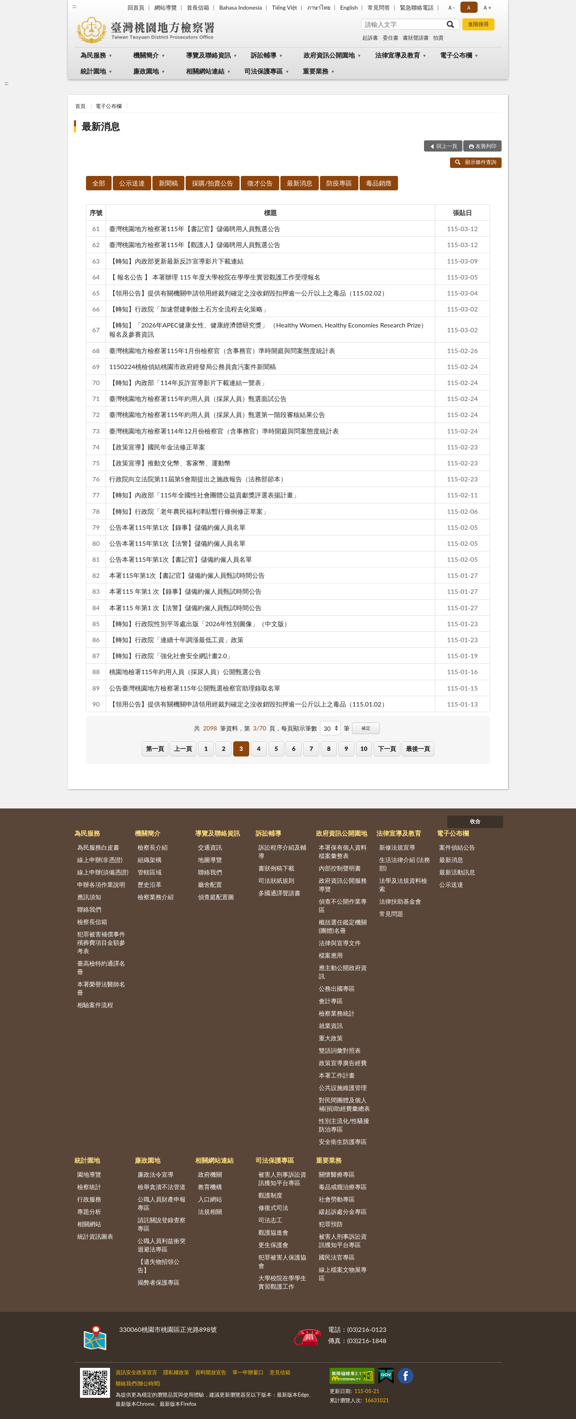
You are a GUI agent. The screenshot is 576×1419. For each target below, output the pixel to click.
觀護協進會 (273, 1232)
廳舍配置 (210, 884)
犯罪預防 (331, 1223)
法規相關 (210, 1211)
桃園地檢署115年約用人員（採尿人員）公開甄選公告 (185, 671)
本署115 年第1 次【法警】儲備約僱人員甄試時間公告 (185, 607)
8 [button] (329, 748)
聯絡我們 (89, 909)
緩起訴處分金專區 (343, 1211)
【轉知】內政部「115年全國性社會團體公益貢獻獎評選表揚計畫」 (204, 495)
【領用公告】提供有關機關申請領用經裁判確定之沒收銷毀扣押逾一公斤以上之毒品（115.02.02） (248, 293)
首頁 (80, 106)
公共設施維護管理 (343, 1087)
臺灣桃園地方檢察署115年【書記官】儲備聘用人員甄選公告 (194, 228)
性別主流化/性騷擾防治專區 (344, 1125)
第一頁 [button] (155, 748)
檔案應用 (331, 955)
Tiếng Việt (284, 7)
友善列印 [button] (486, 146)
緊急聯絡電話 (417, 7)
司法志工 (270, 1219)
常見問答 (379, 7)
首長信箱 (198, 7)
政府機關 (210, 1174)
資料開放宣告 (210, 1372)
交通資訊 (210, 847)
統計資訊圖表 (95, 1236)
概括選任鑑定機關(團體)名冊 (343, 926)
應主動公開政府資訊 (343, 972)
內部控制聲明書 (340, 868)
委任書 (390, 37)
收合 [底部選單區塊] (475, 821)
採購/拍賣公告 (212, 183)
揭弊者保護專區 (159, 1282)
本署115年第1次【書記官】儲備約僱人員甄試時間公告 (187, 575)
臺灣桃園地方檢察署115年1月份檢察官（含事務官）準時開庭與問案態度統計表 (222, 350)
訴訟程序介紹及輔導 (282, 851)
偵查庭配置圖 (216, 896)
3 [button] (241, 748)
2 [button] (224, 748)
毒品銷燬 (379, 183)
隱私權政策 (176, 1372)
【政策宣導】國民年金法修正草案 (157, 447)
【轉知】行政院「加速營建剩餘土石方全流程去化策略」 (189, 309)
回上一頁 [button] (446, 146)
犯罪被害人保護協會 (282, 1261)
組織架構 (150, 859)
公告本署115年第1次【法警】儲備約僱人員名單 (177, 543)
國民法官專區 (337, 1257)
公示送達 (132, 183)
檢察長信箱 (92, 921)
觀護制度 (270, 1195)
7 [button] (311, 748)
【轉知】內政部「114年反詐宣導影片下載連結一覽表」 (188, 382)
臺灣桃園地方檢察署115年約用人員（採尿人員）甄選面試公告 (198, 398)
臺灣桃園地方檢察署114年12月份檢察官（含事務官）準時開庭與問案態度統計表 (224, 431)
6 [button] (294, 748)
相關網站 (89, 1223)
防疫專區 (339, 183)
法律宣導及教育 (397, 55)
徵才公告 (260, 183)
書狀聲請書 (416, 37)
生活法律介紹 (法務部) (404, 864)
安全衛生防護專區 (343, 1141)
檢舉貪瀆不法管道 (162, 1186)
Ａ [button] (469, 7)
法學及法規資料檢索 (403, 884)
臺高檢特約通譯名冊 (101, 967)
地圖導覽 (210, 859)
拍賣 (438, 37)
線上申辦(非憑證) (99, 859)
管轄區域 (150, 872)
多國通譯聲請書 (279, 892)
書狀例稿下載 (276, 868)
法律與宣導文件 (340, 942)
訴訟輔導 (263, 55)
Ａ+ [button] (486, 7)
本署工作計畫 (337, 1075)
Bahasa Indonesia (240, 7)
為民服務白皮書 (98, 847)
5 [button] (276, 748)
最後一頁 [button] (418, 748)
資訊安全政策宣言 (136, 1372)
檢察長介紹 (153, 847)
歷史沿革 (150, 884)
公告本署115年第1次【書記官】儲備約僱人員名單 (180, 559)
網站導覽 (165, 7)
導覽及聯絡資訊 (208, 55)
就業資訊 (331, 1025)
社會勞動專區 (337, 1199)
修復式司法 (273, 1207)
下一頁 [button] (387, 748)
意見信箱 (280, 1372)
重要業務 (315, 71)
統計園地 (93, 71)
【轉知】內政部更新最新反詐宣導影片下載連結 (176, 261)
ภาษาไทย (318, 7)
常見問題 (391, 913)
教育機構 (210, 1186)
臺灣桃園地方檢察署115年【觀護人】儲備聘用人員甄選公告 (194, 244)
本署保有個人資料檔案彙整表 (343, 851)
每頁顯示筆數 (299, 728)
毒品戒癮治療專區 (343, 1186)
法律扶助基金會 (400, 901)
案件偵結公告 (457, 847)
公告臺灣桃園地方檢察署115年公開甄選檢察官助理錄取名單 (194, 688)
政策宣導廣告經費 (343, 1062)
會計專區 (331, 1000)
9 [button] (346, 748)
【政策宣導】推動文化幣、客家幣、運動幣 (170, 463)
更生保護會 (273, 1244)
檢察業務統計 (337, 1013)
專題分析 (89, 1211)
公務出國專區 (337, 988)
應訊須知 (89, 896)
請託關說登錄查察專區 (162, 1224)
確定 (366, 727)
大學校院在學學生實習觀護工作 (282, 1282)
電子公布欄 (456, 55)
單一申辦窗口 (248, 1372)
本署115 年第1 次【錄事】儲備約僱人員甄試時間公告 (185, 591)
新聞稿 (168, 183)
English (349, 7)
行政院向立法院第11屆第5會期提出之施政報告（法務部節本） (198, 479)
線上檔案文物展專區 (343, 1273)
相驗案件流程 (95, 1004)
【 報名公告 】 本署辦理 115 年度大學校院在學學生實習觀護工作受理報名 (214, 277)
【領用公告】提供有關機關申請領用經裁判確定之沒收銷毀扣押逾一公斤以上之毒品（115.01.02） (248, 704)
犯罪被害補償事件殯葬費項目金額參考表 (101, 942)
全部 (98, 183)
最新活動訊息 (457, 872)
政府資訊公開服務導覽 (343, 884)
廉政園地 (146, 71)
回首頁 (136, 7)
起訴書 (370, 37)
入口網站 (210, 1199)
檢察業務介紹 (156, 896)
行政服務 (89, 1199)
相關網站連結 (205, 71)
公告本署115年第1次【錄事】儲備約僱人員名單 (177, 527)
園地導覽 (89, 1174)
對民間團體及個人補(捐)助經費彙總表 (344, 1104)
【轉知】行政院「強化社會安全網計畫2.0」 (171, 655)
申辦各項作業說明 (101, 884)
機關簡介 (146, 55)
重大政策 (331, 1038)
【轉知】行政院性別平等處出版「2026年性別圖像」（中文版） (199, 623)
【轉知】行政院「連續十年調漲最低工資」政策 (176, 639)
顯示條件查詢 (475, 162)
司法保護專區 (263, 71)
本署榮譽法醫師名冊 (101, 988)
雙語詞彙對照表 (340, 1050)
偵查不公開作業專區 (343, 905)
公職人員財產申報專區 (162, 1203)
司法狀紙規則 (276, 880)
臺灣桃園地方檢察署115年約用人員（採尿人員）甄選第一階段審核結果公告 (217, 414)
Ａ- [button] (451, 7)
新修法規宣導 (397, 847)
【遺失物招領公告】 (159, 1265)
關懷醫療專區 (337, 1174)
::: (74, 6)
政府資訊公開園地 (329, 55)
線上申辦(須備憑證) (102, 872)
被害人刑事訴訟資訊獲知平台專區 (282, 1178)
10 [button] (363, 748)
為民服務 (93, 55)
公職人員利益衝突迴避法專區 (162, 1245)
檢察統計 (89, 1186)
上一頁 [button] (183, 748)
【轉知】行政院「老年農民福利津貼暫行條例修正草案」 (189, 511)
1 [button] (206, 748)
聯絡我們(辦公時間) (138, 1383)
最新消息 (101, 126)
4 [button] (258, 748)
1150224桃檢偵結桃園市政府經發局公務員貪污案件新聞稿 (192, 366)
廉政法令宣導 (156, 1174)
